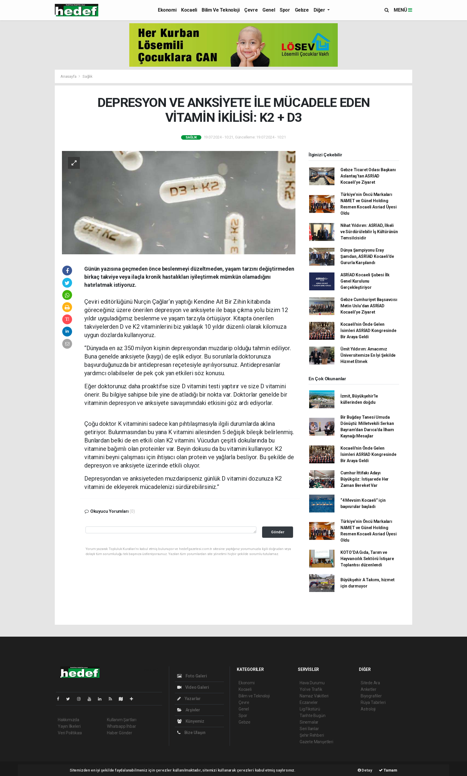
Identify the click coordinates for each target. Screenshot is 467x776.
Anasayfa (68, 76)
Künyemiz (190, 721)
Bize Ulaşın (191, 732)
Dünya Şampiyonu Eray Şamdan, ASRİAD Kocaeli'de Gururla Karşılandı (367, 256)
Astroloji (368, 709)
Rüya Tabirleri (373, 702)
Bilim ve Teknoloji (220, 10)
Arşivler (188, 710)
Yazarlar (189, 698)
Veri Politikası (70, 732)
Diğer (320, 10)
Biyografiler (371, 696)
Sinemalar (309, 722)
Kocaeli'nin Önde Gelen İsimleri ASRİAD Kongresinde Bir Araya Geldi (368, 330)
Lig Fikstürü (310, 709)
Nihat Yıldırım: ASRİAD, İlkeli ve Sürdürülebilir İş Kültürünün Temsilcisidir (369, 231)
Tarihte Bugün (313, 715)
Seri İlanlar (309, 728)
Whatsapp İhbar (121, 726)
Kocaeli (189, 10)
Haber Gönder (119, 732)
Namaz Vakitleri (314, 696)
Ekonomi (167, 10)
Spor (285, 10)
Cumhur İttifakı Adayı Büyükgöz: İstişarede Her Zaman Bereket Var (364, 479)
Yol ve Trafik (311, 689)
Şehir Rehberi (312, 735)
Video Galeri (193, 687)
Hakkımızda (68, 719)
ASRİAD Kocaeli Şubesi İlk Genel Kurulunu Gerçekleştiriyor (365, 281)
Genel (268, 10)
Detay (365, 770)
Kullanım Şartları (121, 719)
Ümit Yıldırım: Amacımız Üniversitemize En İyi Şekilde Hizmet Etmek (368, 355)
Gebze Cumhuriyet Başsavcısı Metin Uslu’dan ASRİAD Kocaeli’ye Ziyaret (368, 305)
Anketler (368, 689)
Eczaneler (309, 702)
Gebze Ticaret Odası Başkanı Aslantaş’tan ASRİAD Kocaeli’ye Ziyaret (368, 176)
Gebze (302, 10)
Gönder (277, 532)
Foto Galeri (192, 676)
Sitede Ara (370, 682)
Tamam (388, 770)
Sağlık (87, 76)
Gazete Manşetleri (316, 741)
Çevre (251, 10)
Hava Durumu (312, 682)
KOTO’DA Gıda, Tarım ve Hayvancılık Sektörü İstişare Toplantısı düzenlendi (367, 558)
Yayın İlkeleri (69, 726)
